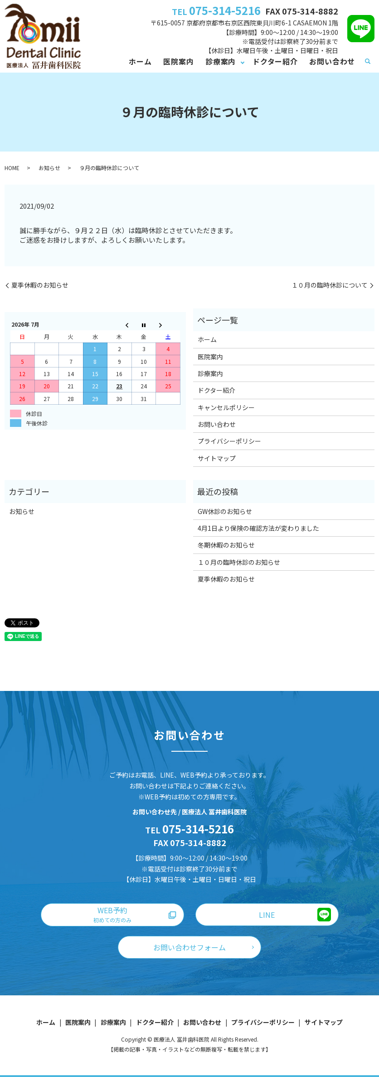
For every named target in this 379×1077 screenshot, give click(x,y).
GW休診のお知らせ (225, 511)
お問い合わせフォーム (189, 947)
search (367, 62)
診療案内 (220, 61)
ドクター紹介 (275, 61)
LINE (267, 914)
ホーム (140, 61)
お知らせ (49, 167)
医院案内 (178, 61)
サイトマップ (217, 458)
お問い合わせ (332, 61)
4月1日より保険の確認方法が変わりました (258, 528)
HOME (12, 167)
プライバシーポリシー (229, 440)
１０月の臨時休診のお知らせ (239, 562)
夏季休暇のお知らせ (39, 285)
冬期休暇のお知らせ (226, 544)
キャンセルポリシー (226, 407)
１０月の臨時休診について (330, 285)
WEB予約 (112, 914)
